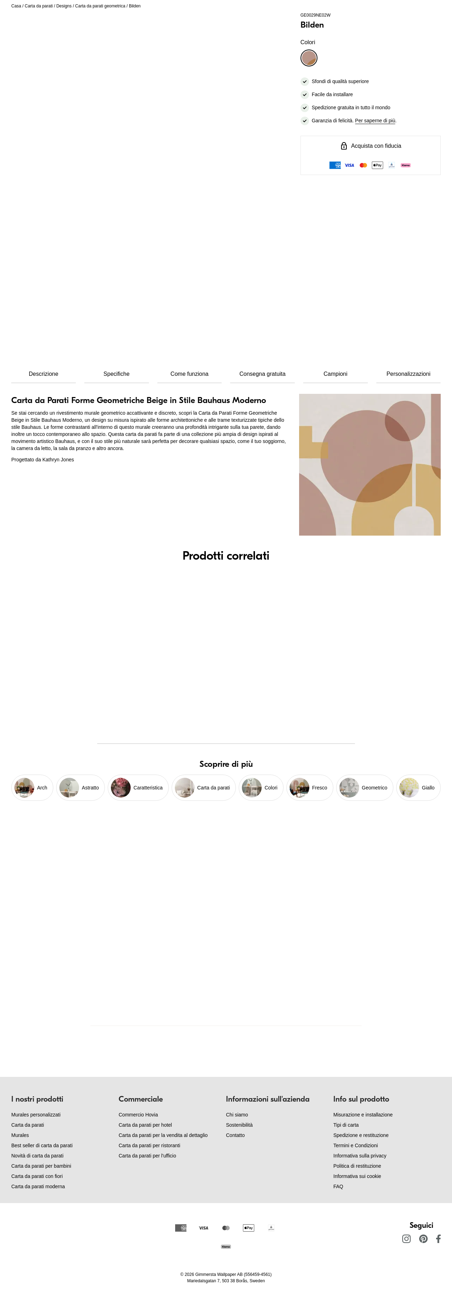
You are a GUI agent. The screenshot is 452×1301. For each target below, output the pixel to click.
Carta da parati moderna (38, 1186)
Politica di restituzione (357, 1166)
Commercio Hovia (138, 1115)
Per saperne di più (375, 120)
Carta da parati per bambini (41, 1166)
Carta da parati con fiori (37, 1176)
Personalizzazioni (408, 374)
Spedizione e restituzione (360, 1135)
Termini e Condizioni (355, 1145)
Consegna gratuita (262, 374)
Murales (20, 1135)
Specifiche (116, 374)
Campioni (335, 374)
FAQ (338, 1186)
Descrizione (44, 374)
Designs (63, 6)
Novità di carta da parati (37, 1156)
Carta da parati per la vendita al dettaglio (163, 1135)
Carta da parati (39, 6)
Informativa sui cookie (357, 1176)
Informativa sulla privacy (359, 1156)
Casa (16, 6)
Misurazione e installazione (363, 1115)
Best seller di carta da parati (42, 1145)
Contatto (235, 1135)
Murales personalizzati (35, 1115)
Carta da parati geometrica (100, 6)
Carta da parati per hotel (145, 1125)
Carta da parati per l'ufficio (147, 1156)
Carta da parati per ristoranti (149, 1145)
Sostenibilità (239, 1125)
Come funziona (190, 374)
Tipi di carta (346, 1125)
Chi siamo (237, 1115)
